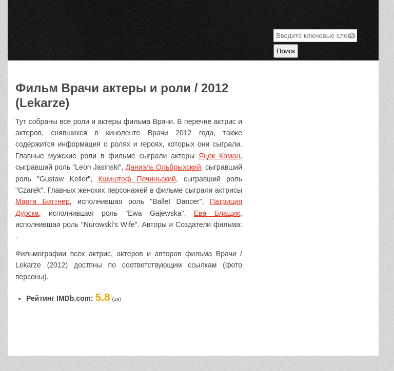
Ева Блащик (217, 213)
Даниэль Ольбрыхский (163, 167)
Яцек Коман (219, 156)
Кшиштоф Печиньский (137, 179)
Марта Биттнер (42, 201)
